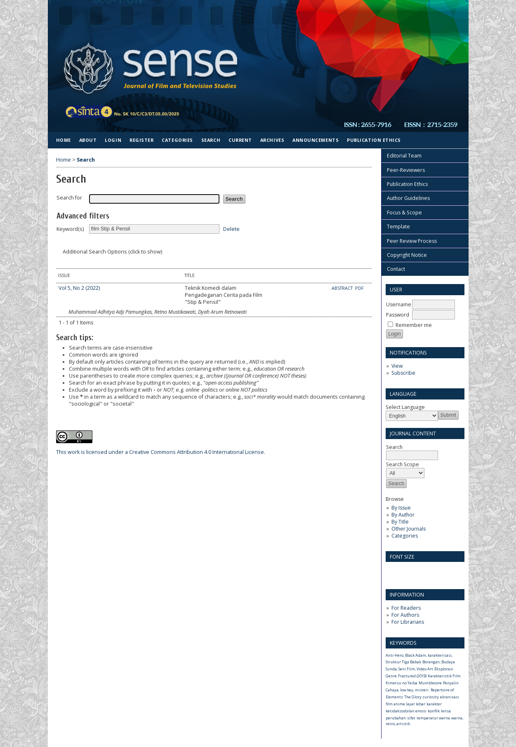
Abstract (343, 288)
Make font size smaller (393, 571)
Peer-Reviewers (406, 170)
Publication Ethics (407, 184)
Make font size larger (419, 571)
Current (240, 140)
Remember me (414, 325)
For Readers (406, 607)
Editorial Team (404, 155)
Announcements (315, 140)
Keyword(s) (70, 229)
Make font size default (406, 571)
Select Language (405, 407)
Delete (231, 228)
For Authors (405, 614)
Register (141, 140)
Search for (69, 197)
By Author (403, 514)
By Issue (401, 507)
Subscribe (403, 372)
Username (398, 304)
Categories (404, 535)
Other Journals (408, 528)
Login (113, 140)
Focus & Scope (404, 212)
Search (412, 451)
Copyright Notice (407, 254)
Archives (272, 140)
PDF (359, 288)
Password (397, 314)
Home (63, 140)
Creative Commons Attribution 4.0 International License (160, 452)
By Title (400, 521)
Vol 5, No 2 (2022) (79, 287)
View (397, 365)
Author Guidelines (408, 198)
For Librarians (407, 621)
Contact (396, 268)
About (88, 140)
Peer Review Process (412, 240)
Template (398, 226)
